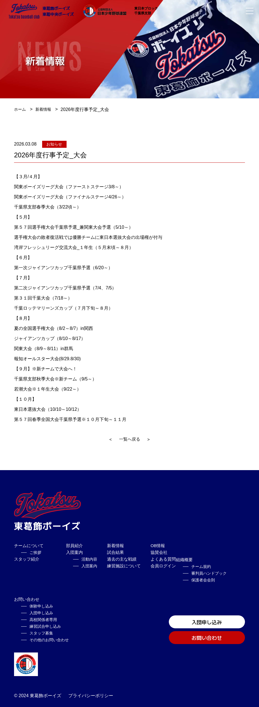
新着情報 (46, 109)
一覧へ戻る (129, 439)
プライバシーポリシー (90, 692)
